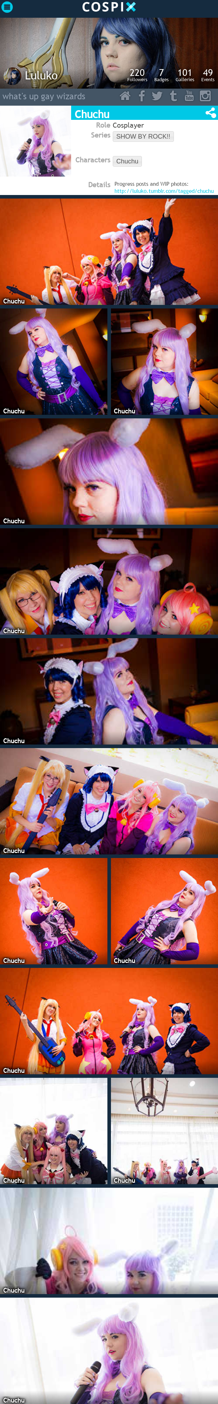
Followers (137, 75)
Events (207, 75)
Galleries (185, 75)
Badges (161, 75)
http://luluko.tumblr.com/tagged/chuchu (164, 190)
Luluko (41, 75)
